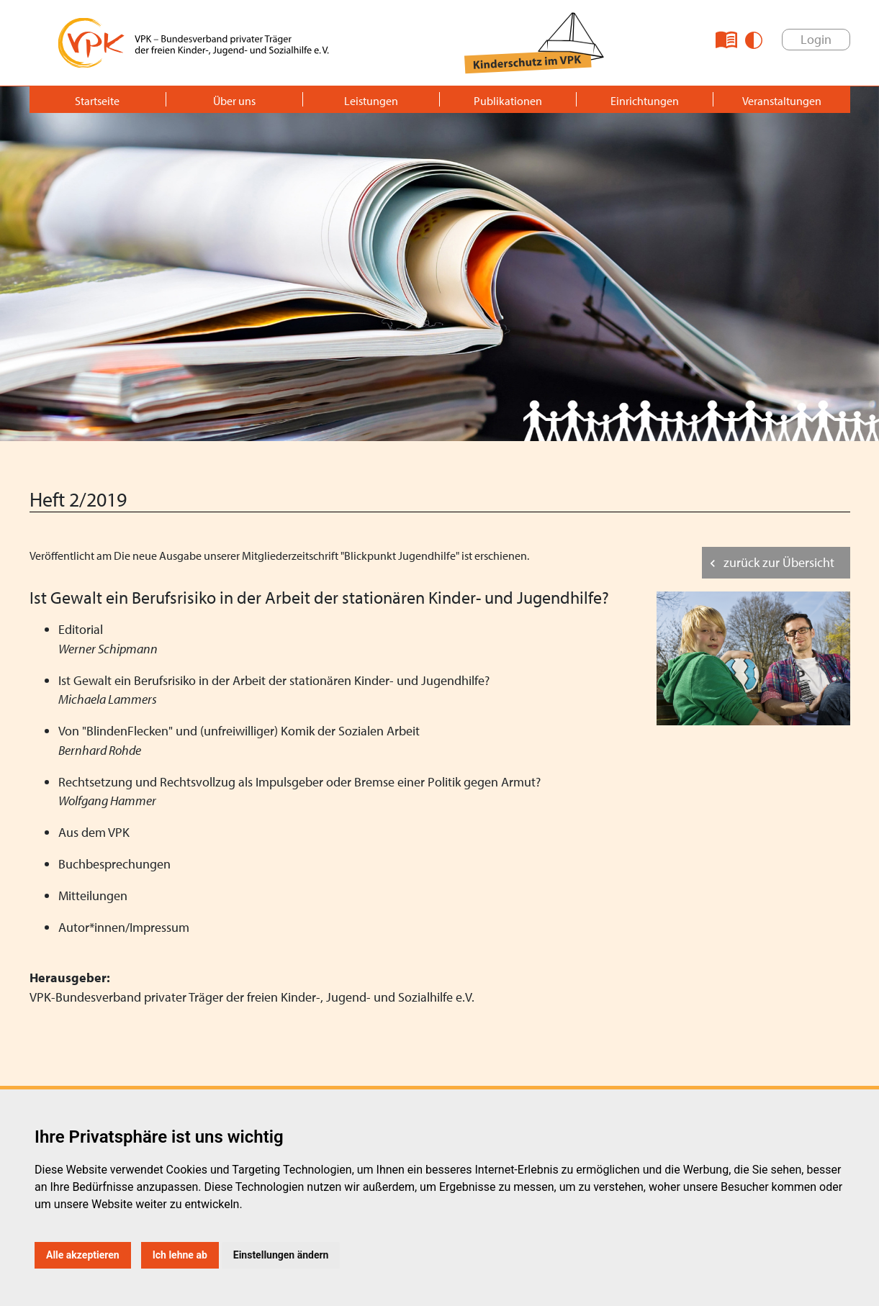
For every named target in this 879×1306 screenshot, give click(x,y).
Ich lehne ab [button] (180, 1255)
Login (816, 39)
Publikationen (508, 101)
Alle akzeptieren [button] (83, 1255)
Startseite (97, 101)
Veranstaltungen (781, 101)
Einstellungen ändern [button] (281, 1255)
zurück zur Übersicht (779, 562)
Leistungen (371, 101)
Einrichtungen (644, 101)
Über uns (234, 101)
